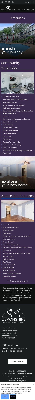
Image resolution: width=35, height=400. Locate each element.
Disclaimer (11, 381)
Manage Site (21, 381)
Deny (13, 397)
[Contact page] (5, 2)
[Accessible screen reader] (2, 2)
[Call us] (13, 2)
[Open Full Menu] (28, 2)
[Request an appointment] (9, 2)
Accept (5, 397)
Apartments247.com (9, 373)
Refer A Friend (17, 361)
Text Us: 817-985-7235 (25, 10)
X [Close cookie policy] (33, 384)
